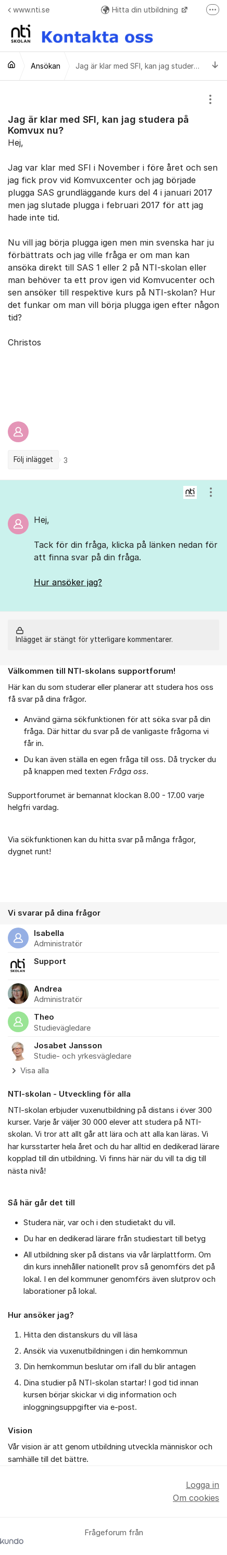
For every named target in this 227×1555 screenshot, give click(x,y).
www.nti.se (28, 9)
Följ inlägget (33, 459)
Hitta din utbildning (140, 9)
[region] (113, 280)
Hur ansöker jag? (68, 582)
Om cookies (196, 1498)
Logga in (202, 1485)
